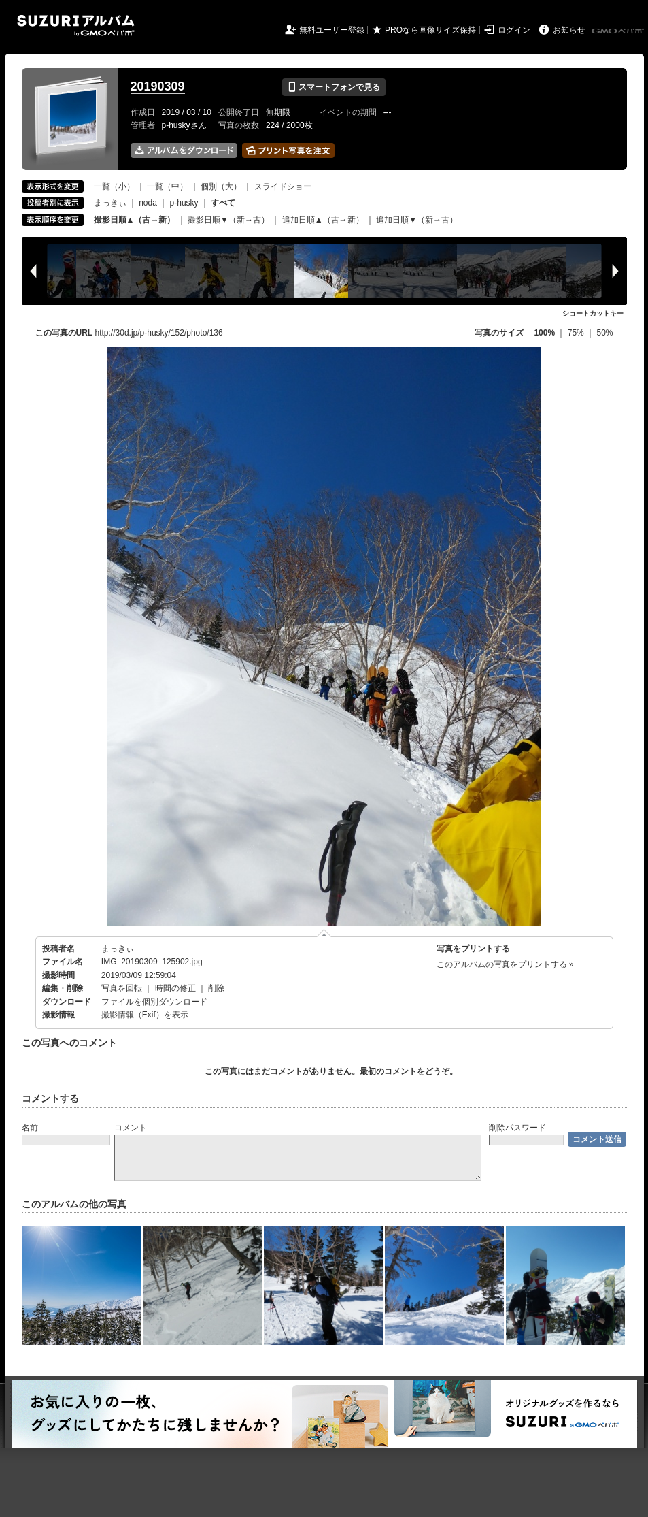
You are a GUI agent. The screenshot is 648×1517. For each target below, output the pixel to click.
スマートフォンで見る (333, 87)
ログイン (514, 30)
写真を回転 (121, 988)
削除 (216, 988)
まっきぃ (110, 203)
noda (148, 203)
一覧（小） (114, 186)
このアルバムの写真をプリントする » (505, 964)
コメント (130, 1127)
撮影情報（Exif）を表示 (144, 1015)
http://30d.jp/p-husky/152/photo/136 (159, 333)
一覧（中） (167, 186)
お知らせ (569, 30)
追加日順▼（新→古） (417, 220)
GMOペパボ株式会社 (619, 31)
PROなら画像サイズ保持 (430, 30)
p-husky (184, 203)
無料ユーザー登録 (331, 30)
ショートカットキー (593, 313)
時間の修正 (175, 988)
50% (604, 333)
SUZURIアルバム (76, 25)
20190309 (158, 86)
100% (544, 333)
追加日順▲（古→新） (323, 220)
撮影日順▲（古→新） (134, 220)
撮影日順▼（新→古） (228, 220)
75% (577, 333)
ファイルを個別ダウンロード (154, 1002)
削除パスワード (517, 1127)
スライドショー (282, 186)
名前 (30, 1127)
